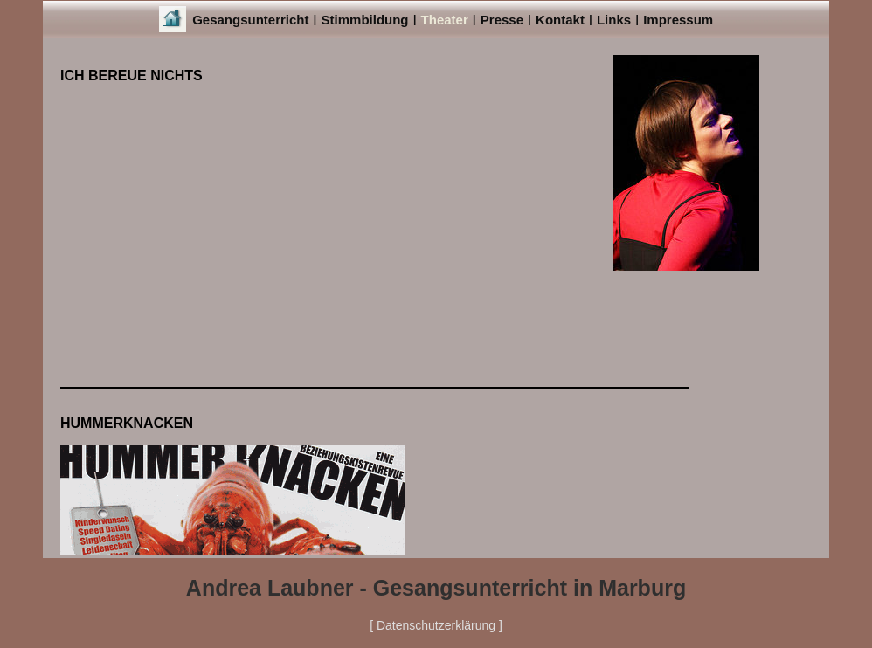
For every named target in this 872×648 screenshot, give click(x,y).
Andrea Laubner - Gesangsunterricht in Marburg (436, 588)
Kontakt (560, 19)
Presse (502, 19)
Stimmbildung (365, 19)
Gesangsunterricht (250, 19)
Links (614, 19)
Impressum (678, 19)
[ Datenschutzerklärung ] (436, 625)
